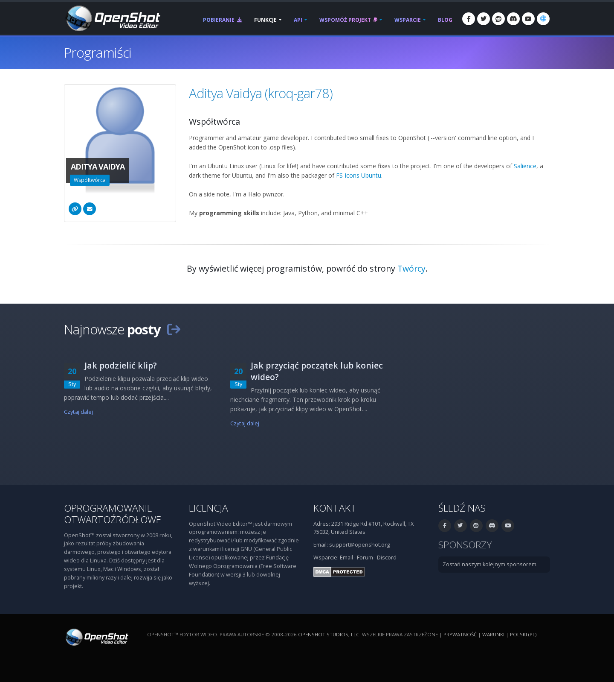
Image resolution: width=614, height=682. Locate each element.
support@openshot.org (359, 544)
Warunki (493, 634)
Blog (445, 19)
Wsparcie (407, 19)
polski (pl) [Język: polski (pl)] (523, 634)
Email (346, 557)
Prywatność (460, 634)
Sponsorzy (465, 544)
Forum (365, 557)
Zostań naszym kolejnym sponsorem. (490, 564)
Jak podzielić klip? (120, 365)
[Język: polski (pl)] (543, 18)
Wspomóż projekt (348, 19)
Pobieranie (222, 19)
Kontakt (334, 508)
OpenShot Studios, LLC (328, 634)
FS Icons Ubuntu (358, 175)
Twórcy (411, 268)
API (298, 19)
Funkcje (265, 19)
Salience (525, 166)
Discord (387, 557)
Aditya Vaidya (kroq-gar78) (261, 93)
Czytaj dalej (78, 412)
